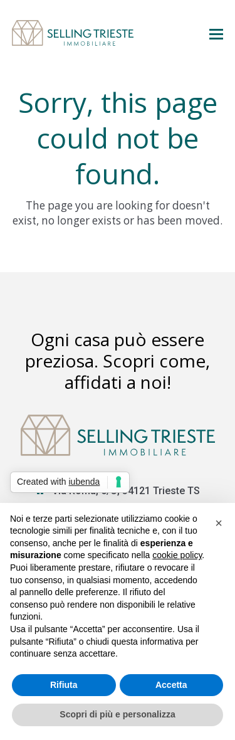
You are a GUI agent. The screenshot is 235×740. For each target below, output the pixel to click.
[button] (216, 33)
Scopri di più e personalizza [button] (117, 714)
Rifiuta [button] (64, 685)
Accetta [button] (171, 685)
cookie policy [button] (177, 555)
